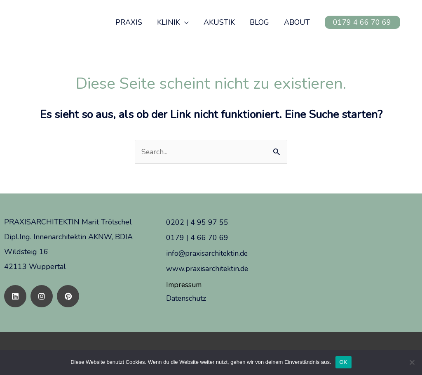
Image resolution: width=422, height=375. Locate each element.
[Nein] (412, 362)
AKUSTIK (219, 22)
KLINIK (168, 22)
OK (343, 362)
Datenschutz (186, 297)
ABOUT (297, 22)
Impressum (185, 284)
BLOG (259, 22)
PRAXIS (128, 22)
